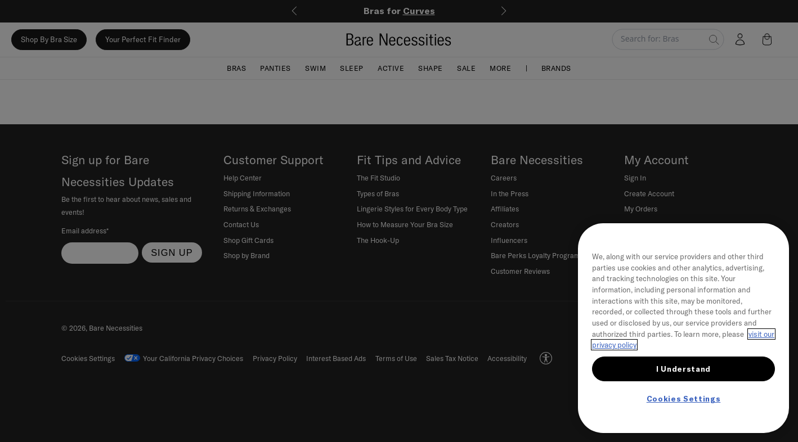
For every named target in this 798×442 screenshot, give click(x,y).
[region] (683, 328)
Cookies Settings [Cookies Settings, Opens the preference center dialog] (684, 398)
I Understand (683, 368)
